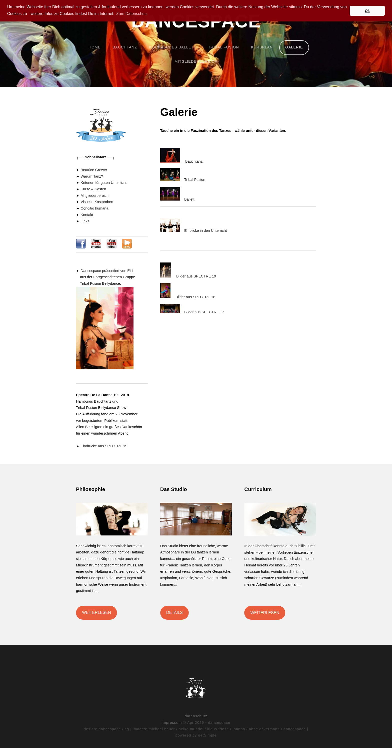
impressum (172, 723)
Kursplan (262, 47)
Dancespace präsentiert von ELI (107, 271)
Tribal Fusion (194, 180)
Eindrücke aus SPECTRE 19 (104, 446)
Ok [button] (367, 11)
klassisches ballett (172, 47)
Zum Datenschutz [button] (132, 13)
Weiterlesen (96, 612)
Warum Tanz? (92, 176)
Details (174, 612)
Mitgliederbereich (95, 196)
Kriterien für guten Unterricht (104, 183)
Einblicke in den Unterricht (205, 231)
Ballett (189, 199)
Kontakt (87, 215)
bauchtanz (125, 47)
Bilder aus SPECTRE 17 (204, 312)
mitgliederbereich (196, 61)
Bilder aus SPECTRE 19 (196, 276)
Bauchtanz (193, 161)
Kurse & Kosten (93, 189)
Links (85, 221)
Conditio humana (94, 208)
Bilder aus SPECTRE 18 (195, 297)
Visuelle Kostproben (97, 202)
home (94, 47)
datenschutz (196, 716)
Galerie (294, 47)
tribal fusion (223, 47)
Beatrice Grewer (94, 170)
